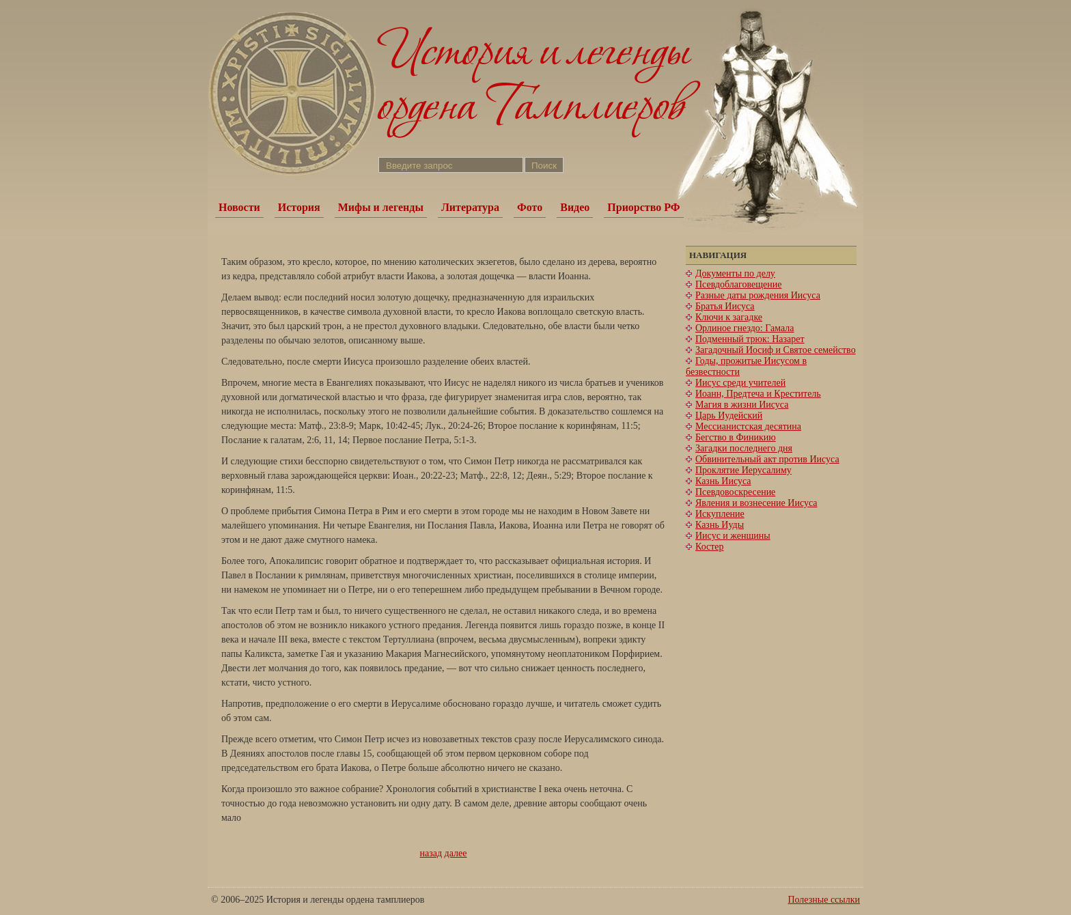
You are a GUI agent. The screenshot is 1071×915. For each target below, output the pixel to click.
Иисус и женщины (732, 536)
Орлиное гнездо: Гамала (744, 328)
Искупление (720, 514)
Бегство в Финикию (735, 437)
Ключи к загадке (728, 317)
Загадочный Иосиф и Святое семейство (775, 350)
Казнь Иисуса (723, 481)
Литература (470, 207)
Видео (574, 207)
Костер (709, 546)
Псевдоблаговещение (738, 284)
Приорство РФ (643, 207)
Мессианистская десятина (748, 426)
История (299, 207)
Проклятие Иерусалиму (743, 470)
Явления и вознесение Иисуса (756, 503)
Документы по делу (735, 273)
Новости (239, 207)
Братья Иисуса (725, 306)
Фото (529, 207)
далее (456, 853)
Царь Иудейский (728, 415)
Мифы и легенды (380, 207)
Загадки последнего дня (743, 448)
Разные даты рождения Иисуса (757, 295)
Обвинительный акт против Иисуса (767, 459)
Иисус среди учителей (740, 383)
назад (431, 853)
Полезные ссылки (824, 900)
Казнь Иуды (719, 525)
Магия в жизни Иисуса (741, 404)
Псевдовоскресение (735, 492)
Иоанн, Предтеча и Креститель (758, 394)
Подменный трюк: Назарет (750, 339)
